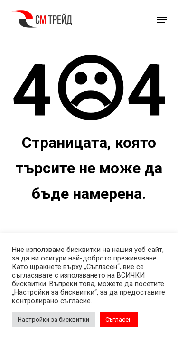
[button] (162, 20)
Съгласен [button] (118, 319)
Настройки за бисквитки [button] (53, 319)
